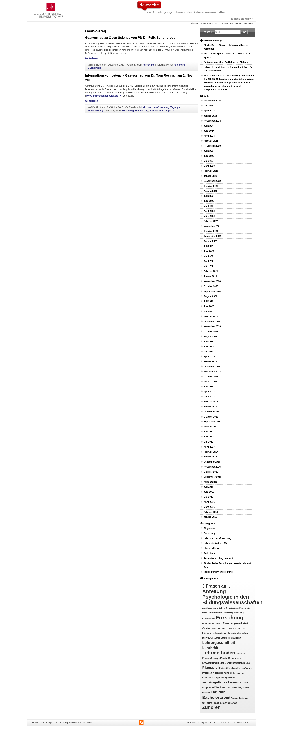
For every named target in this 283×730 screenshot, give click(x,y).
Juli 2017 (208, 431)
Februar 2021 (211, 271)
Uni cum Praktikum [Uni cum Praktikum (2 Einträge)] (213, 703)
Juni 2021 (209, 251)
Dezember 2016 (212, 461)
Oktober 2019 (211, 331)
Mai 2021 (208, 256)
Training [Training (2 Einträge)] (243, 698)
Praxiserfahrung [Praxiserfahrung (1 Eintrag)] (244, 668)
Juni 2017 (209, 436)
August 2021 (210, 241)
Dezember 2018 (212, 366)
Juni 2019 (209, 346)
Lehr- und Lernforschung (155, 107)
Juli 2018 (208, 386)
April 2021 (209, 261)
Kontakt (249, 19)
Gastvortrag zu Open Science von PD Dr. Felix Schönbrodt (130, 37)
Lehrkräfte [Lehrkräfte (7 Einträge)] (211, 648)
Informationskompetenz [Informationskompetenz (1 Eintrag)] (237, 633)
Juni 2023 (209, 156)
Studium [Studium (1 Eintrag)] (206, 693)
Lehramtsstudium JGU (216, 543)
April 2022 (209, 211)
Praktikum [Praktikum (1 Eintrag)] (232, 668)
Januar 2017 (210, 456)
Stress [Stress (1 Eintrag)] (246, 687)
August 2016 (210, 482)
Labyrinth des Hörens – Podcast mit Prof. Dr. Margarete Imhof (228, 69)
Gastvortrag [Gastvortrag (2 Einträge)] (209, 628)
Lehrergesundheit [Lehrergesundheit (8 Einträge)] (218, 642)
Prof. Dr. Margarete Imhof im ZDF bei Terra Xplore (227, 55)
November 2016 (212, 466)
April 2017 (209, 446)
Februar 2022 (211, 221)
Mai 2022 (208, 206)
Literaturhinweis (212, 548)
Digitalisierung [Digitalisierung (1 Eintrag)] (237, 613)
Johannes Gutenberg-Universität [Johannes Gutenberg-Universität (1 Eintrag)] (226, 638)
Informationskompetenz (162, 110)
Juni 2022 (209, 201)
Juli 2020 (208, 301)
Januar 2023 (210, 176)
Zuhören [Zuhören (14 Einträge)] (211, 707)
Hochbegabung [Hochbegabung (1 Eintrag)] (219, 633)
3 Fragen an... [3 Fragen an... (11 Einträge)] (216, 586)
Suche (209, 32)
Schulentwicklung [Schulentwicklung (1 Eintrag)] (210, 678)
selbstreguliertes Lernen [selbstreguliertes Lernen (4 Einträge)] (220, 682)
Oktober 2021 (211, 231)
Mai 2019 (208, 351)
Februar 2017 (211, 451)
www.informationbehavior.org (102, 95)
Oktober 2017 (211, 416)
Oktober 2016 (211, 471)
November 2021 (212, 226)
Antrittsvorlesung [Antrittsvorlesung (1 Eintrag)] (210, 608)
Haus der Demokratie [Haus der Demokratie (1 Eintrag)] (226, 628)
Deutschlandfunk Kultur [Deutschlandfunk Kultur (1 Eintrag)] (219, 613)
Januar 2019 (210, 361)
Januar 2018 (210, 406)
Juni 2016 (209, 491)
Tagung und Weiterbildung (218, 571)
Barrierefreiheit (221, 722)
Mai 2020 (208, 311)
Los (244, 32)
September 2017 (212, 421)
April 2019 (209, 356)
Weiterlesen (91, 58)
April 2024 (209, 135)
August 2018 (210, 381)
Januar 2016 (210, 516)
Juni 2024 (209, 131)
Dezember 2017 (212, 411)
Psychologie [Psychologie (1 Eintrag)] (238, 673)
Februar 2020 (211, 316)
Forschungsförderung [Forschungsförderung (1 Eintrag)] (212, 623)
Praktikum (209, 553)
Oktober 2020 (211, 286)
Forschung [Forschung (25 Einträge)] (229, 617)
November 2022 (212, 181)
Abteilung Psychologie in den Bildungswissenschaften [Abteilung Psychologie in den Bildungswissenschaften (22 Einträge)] (232, 596)
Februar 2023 (211, 170)
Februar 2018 (211, 401)
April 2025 (209, 110)
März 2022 (209, 216)
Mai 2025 (208, 105)
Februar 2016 (211, 512)
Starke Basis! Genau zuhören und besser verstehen (226, 47)
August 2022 (210, 191)
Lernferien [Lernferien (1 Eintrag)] (240, 654)
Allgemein (209, 528)
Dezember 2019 (212, 321)
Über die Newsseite (204, 24)
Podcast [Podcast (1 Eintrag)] (223, 668)
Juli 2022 (208, 196)
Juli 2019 (208, 341)
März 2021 (209, 266)
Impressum (206, 722)
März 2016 (209, 507)
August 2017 (210, 426)
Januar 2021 (210, 276)
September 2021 (212, 236)
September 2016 (212, 476)
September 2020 (212, 291)
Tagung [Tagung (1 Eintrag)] (234, 698)
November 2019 (212, 326)
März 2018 (209, 396)
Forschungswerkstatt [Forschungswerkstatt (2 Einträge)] (235, 623)
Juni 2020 (209, 306)
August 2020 (210, 296)
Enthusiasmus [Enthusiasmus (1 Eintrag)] (208, 619)
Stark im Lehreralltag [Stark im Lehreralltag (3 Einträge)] (228, 687)
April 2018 (209, 391)
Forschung (148, 64)
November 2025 (212, 100)
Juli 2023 (208, 150)
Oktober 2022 (211, 186)
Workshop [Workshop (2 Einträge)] (231, 703)
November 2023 (212, 145)
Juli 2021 (208, 246)
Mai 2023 (208, 161)
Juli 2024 (208, 125)
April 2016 (209, 502)
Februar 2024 (211, 140)
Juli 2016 (208, 486)
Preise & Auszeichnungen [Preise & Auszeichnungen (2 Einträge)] (217, 672)
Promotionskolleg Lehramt (218, 558)
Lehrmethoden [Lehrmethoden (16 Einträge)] (218, 652)
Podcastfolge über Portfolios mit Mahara (226, 62)
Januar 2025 (210, 115)
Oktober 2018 (211, 376)
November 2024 (212, 120)
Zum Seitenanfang (240, 722)
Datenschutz (192, 722)
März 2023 (209, 165)
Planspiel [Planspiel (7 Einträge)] (210, 667)
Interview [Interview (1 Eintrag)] (206, 638)
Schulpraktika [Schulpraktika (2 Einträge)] (227, 677)
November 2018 (212, 371)
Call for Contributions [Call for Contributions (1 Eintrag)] (229, 608)
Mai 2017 (208, 441)
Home (237, 19)
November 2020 (212, 281)
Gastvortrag (94, 67)
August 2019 (210, 336)
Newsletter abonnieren (238, 24)
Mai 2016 (208, 496)
